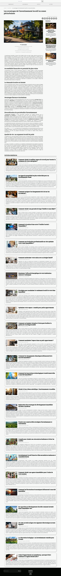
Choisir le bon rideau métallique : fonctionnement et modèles (36, 389)
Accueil (5, 8)
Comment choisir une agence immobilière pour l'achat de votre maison (35, 473)
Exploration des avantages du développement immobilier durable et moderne (35, 405)
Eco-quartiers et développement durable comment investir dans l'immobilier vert (36, 507)
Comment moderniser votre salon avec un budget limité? (35, 258)
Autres (51, 4)
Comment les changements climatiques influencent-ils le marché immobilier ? (35, 356)
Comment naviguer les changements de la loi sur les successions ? (33, 192)
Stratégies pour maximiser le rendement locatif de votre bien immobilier (36, 291)
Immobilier (10, 4)
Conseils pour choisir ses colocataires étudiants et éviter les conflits (36, 440)
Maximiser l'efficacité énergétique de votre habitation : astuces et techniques (35, 274)
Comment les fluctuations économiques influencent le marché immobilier (37, 490)
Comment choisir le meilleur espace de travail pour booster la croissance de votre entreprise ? (37, 160)
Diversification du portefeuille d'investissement (23, 50)
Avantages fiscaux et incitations (23, 49)
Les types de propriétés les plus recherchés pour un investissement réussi (33, 176)
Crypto (38, 4)
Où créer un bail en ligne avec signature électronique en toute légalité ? (36, 523)
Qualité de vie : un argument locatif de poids (23, 52)
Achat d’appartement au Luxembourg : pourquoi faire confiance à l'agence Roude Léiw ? (34, 555)
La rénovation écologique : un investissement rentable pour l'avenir (36, 538)
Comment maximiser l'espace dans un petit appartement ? (35, 340)
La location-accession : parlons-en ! (51, 61)
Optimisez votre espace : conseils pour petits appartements (36, 307)
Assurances (25, 4)
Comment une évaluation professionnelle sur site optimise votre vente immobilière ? (36, 242)
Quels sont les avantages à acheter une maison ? (50, 31)
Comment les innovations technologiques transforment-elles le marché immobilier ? (36, 374)
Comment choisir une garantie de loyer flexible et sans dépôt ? (37, 209)
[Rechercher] (29, 1)
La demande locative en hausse (23, 47)
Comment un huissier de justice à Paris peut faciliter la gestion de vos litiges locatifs (35, 324)
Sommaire (24, 44)
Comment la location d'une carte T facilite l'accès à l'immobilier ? (33, 225)
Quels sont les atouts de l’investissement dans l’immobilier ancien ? (51, 46)
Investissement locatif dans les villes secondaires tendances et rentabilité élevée (37, 456)
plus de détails (11, 128)
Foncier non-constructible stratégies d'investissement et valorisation (35, 422)
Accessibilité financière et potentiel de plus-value (23, 46)
